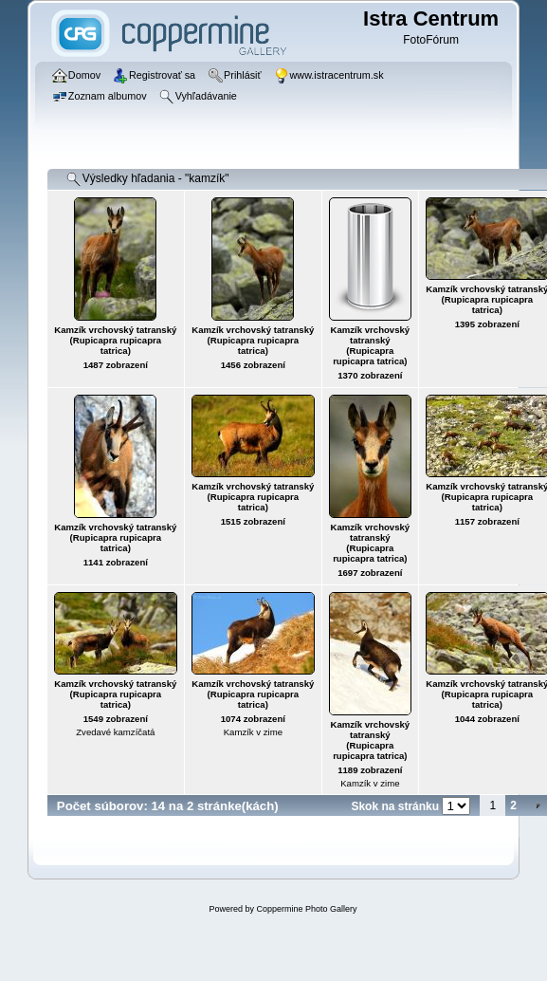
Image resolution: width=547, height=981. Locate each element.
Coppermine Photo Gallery (306, 909)
